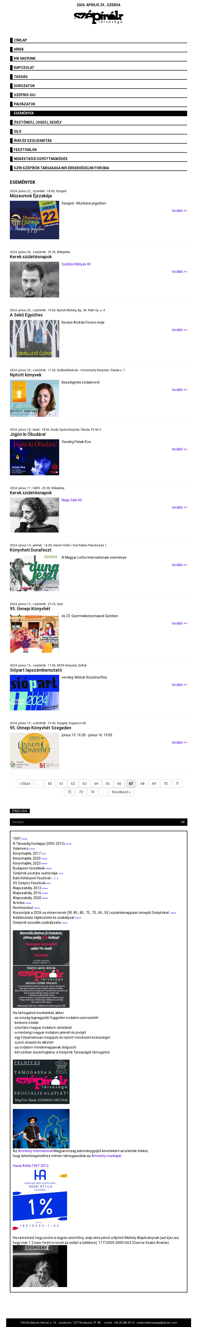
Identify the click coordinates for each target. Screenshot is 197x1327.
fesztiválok (25, 150)
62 (73, 784)
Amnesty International (35, 1151)
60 (50, 784)
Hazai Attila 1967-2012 (31, 1166)
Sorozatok (24, 86)
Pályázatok (24, 104)
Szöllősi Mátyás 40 (76, 264)
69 (154, 784)
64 (96, 784)
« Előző (24, 784)
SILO (17, 131)
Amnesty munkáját (106, 1156)
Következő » (121, 792)
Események (24, 113)
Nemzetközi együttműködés (41, 159)
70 (166, 784)
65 (108, 784)
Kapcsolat (24, 68)
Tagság (21, 77)
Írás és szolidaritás (33, 141)
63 (85, 784)
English (19, 811)
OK (183, 822)
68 (142, 784)
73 (81, 792)
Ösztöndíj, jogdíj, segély (38, 122)
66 (119, 784)
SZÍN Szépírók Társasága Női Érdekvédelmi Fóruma (61, 168)
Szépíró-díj (25, 95)
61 (61, 784)
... (39, 784)
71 (177, 784)
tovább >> (179, 211)
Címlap (20, 40)
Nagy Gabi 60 (72, 500)
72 (69, 792)
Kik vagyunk (25, 58)
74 (92, 792)
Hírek (19, 49)
